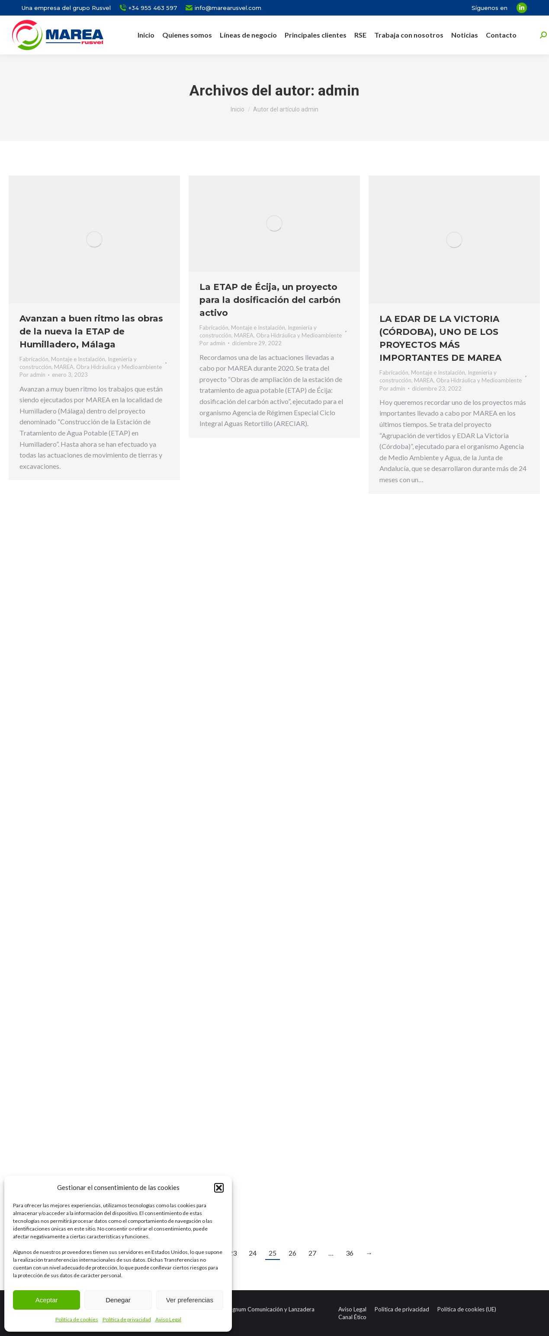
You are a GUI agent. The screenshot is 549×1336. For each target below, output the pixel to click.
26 (292, 1253)
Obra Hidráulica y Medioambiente (119, 366)
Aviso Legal (168, 1319)
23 (233, 1253)
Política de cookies (76, 1319)
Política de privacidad (127, 1319)
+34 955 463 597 (148, 8)
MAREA (64, 366)
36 (349, 1253)
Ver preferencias (189, 1300)
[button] (219, 1187)
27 (312, 1253)
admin (339, 90)
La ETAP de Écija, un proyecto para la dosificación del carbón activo (269, 300)
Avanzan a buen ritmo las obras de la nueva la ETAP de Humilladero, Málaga (91, 331)
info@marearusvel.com (223, 8)
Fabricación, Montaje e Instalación (62, 359)
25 (272, 1253)
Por (32, 374)
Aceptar (46, 1300)
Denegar (118, 1300)
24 (253, 1253)
